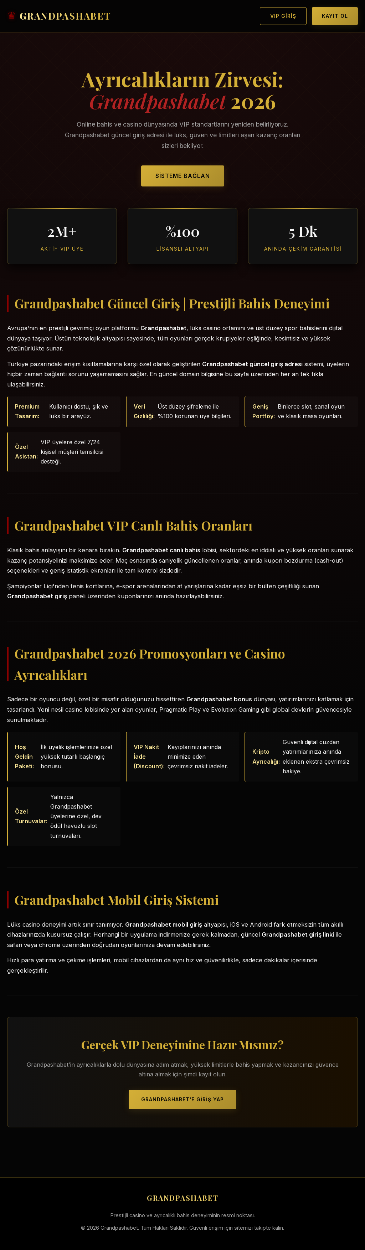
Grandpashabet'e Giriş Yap (182, 1099)
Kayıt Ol (335, 16)
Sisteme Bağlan (182, 175)
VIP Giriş (283, 16)
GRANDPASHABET (65, 16)
